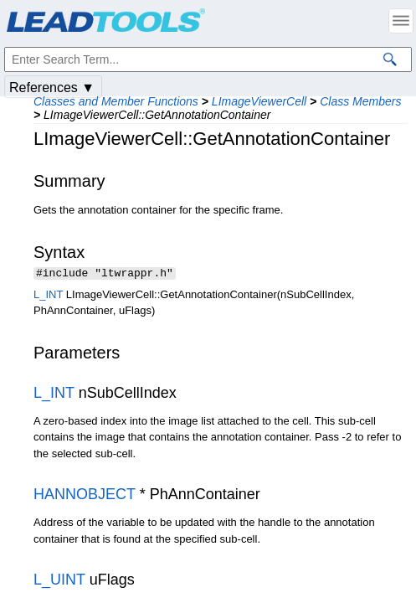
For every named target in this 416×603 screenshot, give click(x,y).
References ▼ (52, 87)
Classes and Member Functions (115, 101)
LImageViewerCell (259, 101)
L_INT (48, 296)
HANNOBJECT (84, 495)
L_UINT (59, 581)
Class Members (360, 101)
